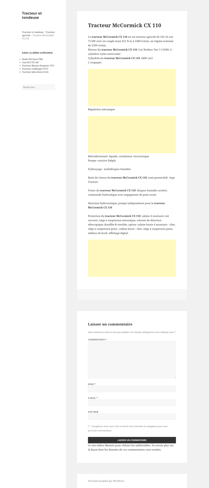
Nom (92, 384)
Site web (93, 411)
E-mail (93, 398)
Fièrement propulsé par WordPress (106, 480)
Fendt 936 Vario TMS (32, 59)
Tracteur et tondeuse (32, 15)
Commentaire (97, 339)
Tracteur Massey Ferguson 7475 (38, 65)
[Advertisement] (132, 87)
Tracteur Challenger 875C (35, 68)
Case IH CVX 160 (30, 62)
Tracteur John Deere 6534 (35, 72)
